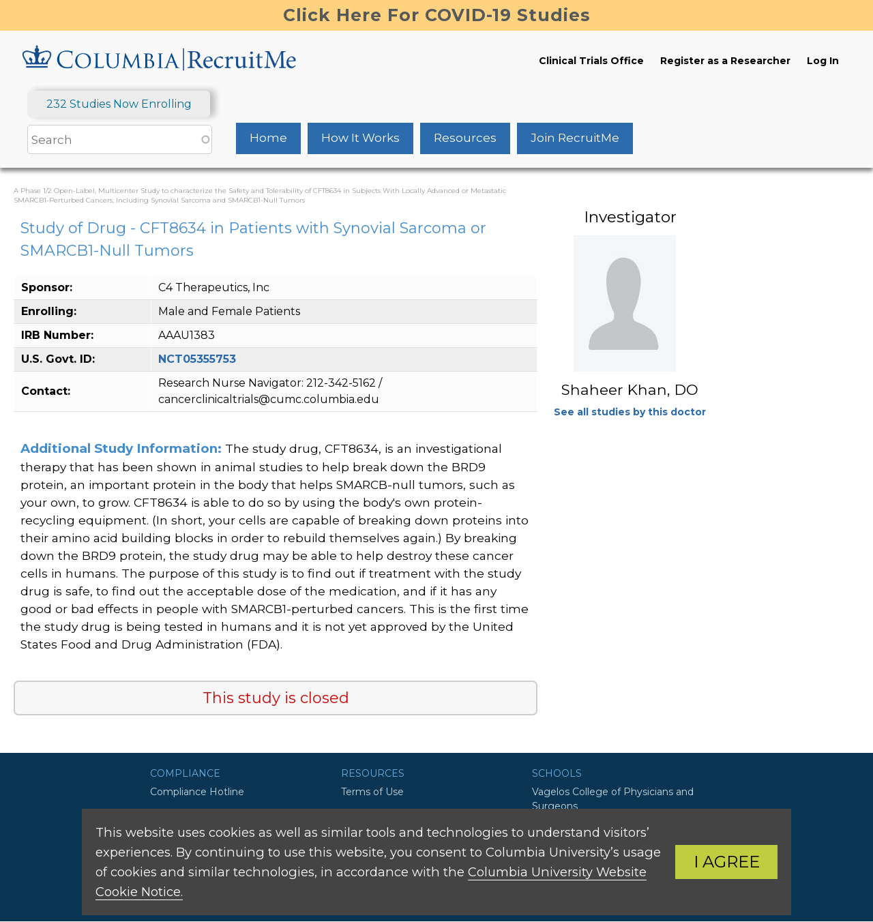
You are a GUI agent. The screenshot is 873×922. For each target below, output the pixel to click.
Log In (823, 61)
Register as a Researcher (725, 61)
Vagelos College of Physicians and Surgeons (613, 799)
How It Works (360, 138)
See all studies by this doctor (630, 412)
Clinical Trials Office (591, 61)
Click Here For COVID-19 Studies (437, 15)
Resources (465, 138)
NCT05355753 (197, 359)
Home (268, 138)
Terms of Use (372, 792)
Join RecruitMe (575, 138)
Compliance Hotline (197, 792)
